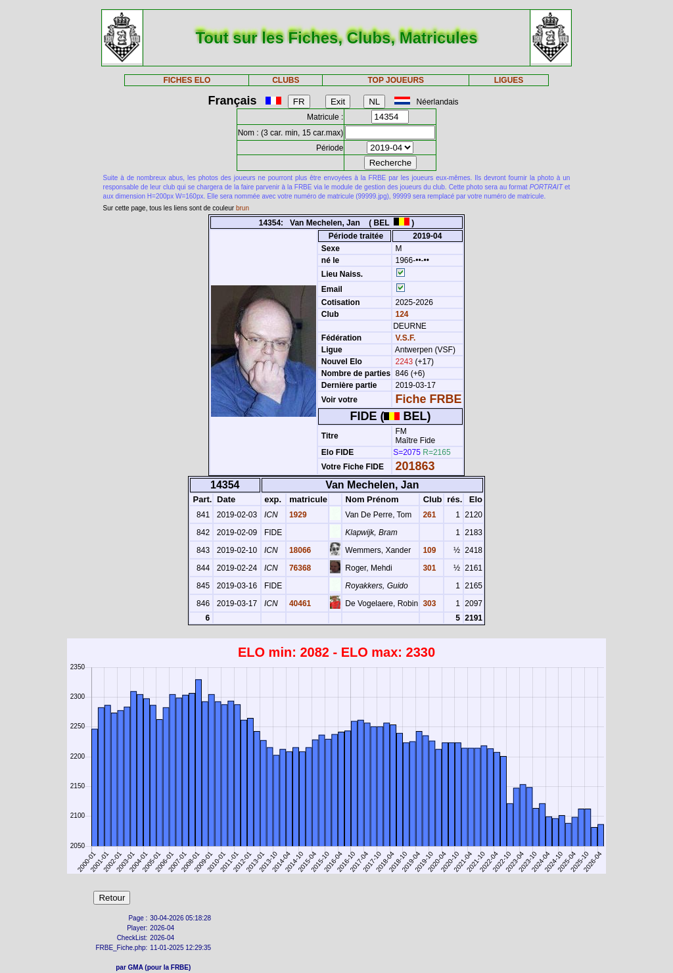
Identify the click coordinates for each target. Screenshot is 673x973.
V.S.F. (406, 338)
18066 (299, 550)
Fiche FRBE (429, 399)
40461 (299, 603)
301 (428, 568)
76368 (299, 568)
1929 (297, 514)
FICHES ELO (186, 80)
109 (428, 550)
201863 (415, 466)
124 (400, 314)
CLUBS (285, 80)
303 (428, 603)
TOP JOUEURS (396, 80)
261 (428, 514)
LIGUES (509, 80)
